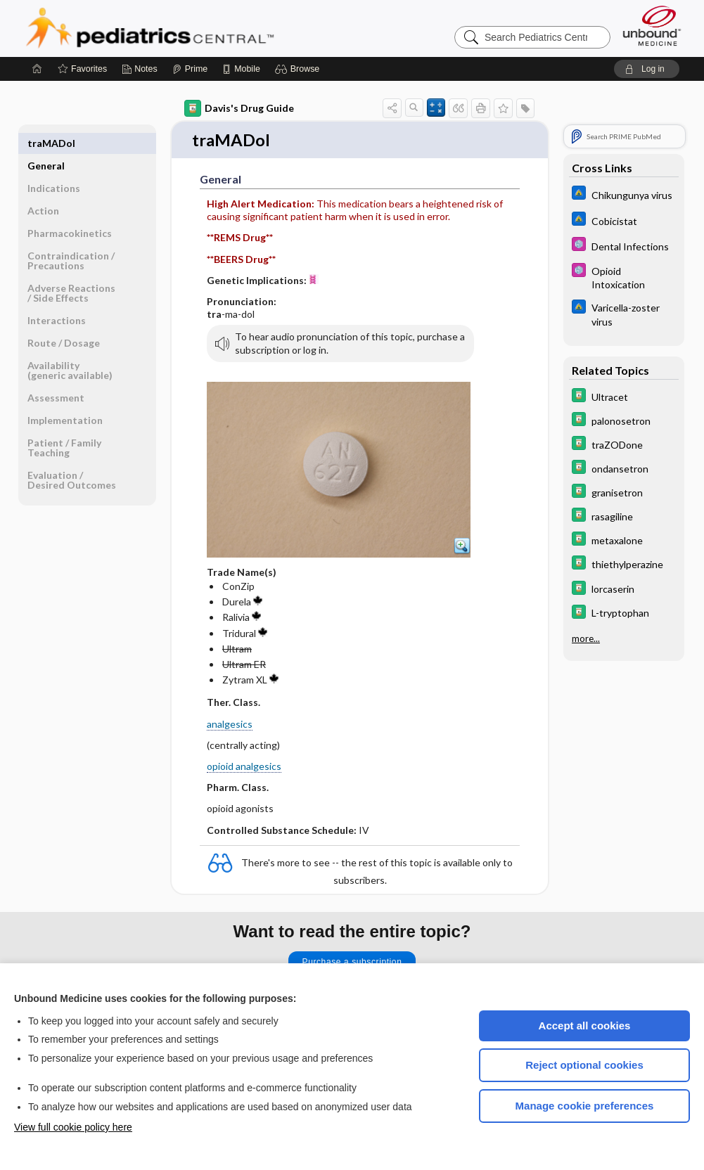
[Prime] (189, 69)
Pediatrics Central (200, 28)
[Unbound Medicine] (652, 26)
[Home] (37, 69)
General (46, 143)
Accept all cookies (585, 1025)
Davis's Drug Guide (239, 108)
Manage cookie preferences (585, 1106)
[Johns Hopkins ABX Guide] (623, 194)
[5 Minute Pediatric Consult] (623, 246)
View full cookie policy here (73, 1127)
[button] (299, 69)
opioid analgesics (244, 767)
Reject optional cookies (584, 1065)
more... (586, 637)
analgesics (229, 725)
